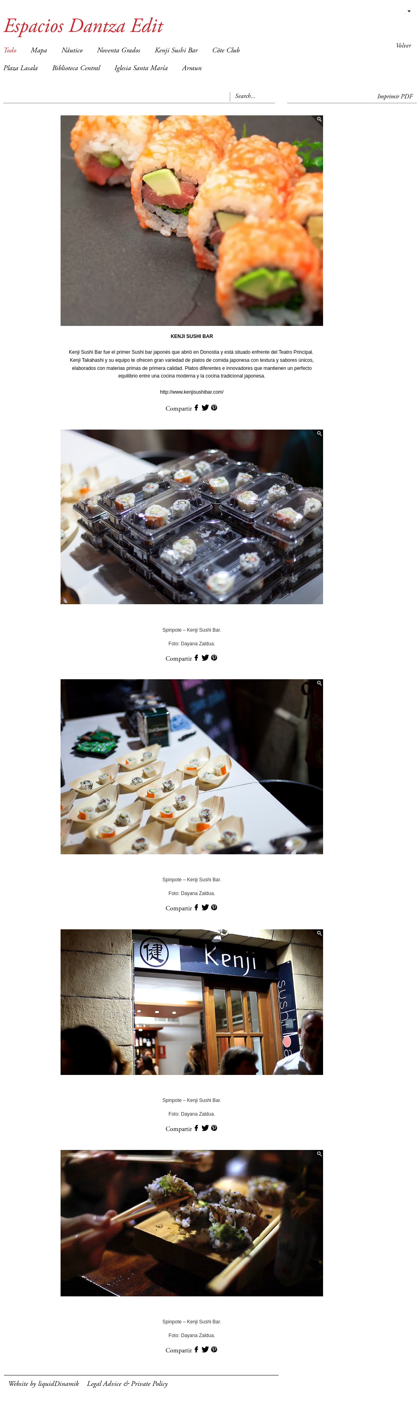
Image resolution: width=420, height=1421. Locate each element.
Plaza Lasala (20, 68)
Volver (403, 46)
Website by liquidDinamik (43, 1384)
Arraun (192, 68)
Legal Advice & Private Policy (127, 1384)
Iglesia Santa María (141, 68)
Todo (9, 50)
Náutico (71, 50)
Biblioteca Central (76, 68)
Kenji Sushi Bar (176, 50)
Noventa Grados (118, 50)
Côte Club (225, 50)
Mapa (39, 50)
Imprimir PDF (395, 97)
